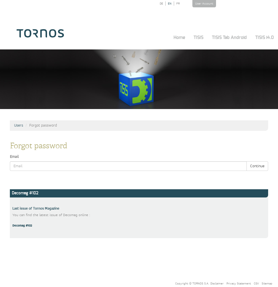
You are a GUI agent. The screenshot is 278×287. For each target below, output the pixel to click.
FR (178, 3)
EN (170, 3)
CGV (256, 283)
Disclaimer (217, 283)
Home (179, 37)
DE (161, 3)
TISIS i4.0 (264, 37)
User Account (204, 3)
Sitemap (267, 283)
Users (18, 125)
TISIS (198, 37)
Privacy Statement (238, 283)
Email (14, 157)
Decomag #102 (22, 225)
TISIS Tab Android (229, 37)
